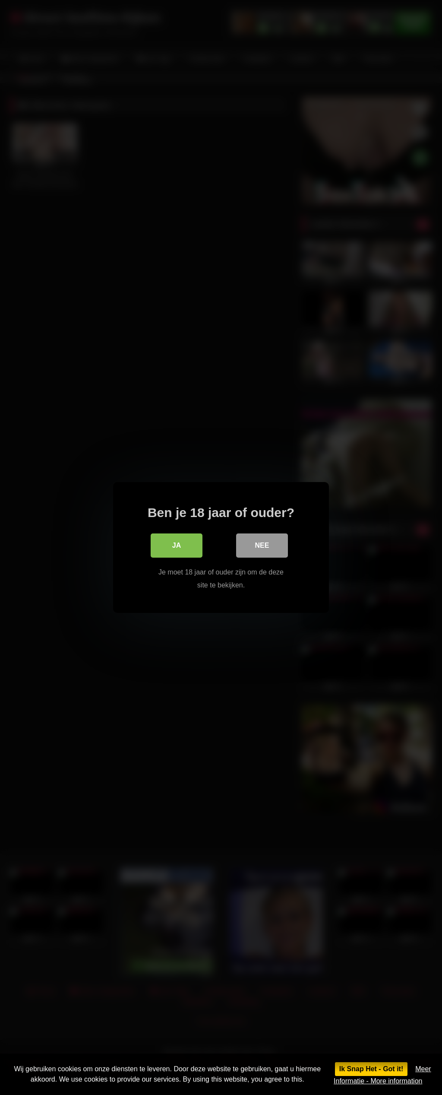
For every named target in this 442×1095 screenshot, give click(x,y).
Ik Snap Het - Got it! (371, 1069)
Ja (176, 545)
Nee (262, 545)
